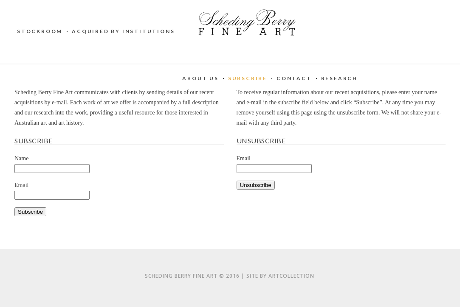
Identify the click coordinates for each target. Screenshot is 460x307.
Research (339, 78)
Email (21, 185)
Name (21, 158)
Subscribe (247, 78)
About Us (200, 78)
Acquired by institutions (123, 31)
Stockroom (39, 31)
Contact (294, 78)
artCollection (291, 275)
